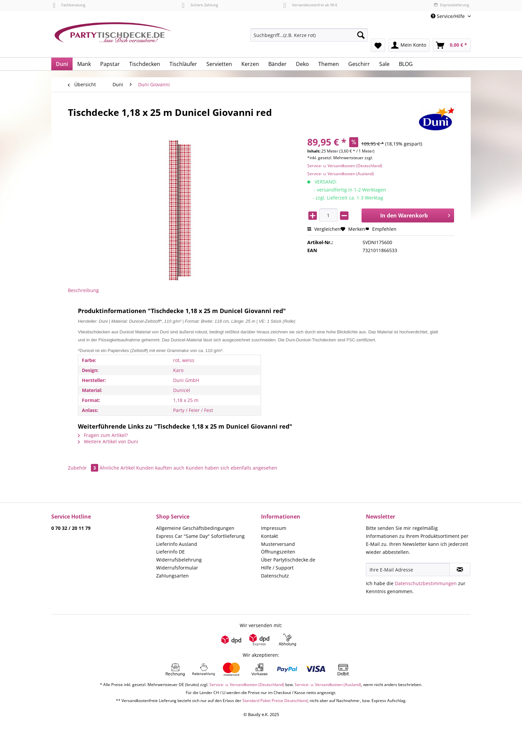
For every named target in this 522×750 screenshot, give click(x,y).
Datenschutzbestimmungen (426, 583)
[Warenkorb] (452, 45)
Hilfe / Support (277, 567)
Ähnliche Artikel (117, 468)
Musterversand (278, 544)
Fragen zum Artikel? (103, 435)
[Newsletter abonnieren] (459, 569)
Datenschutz (275, 575)
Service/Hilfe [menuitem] (448, 16)
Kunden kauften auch (160, 468)
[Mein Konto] (409, 45)
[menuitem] (309, 38)
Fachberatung (69, 4)
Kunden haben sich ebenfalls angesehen (231, 468)
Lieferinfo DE (170, 552)
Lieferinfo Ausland (176, 544)
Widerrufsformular (177, 567)
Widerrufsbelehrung (179, 560)
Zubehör (84, 468)
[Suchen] (361, 35)
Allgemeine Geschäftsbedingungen (195, 528)
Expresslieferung (451, 4)
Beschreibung (83, 290)
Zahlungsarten (172, 575)
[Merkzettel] (378, 45)
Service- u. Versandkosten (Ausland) (340, 174)
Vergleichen (324, 229)
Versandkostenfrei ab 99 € (310, 4)
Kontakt (269, 536)
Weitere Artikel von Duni (108, 441)
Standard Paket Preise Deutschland (275, 700)
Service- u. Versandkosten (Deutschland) (344, 166)
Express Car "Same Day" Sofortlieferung (200, 536)
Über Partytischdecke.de (288, 560)
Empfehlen (380, 229)
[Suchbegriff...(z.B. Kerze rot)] (309, 35)
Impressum (273, 528)
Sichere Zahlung (200, 4)
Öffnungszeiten (278, 552)
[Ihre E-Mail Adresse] (408, 569)
